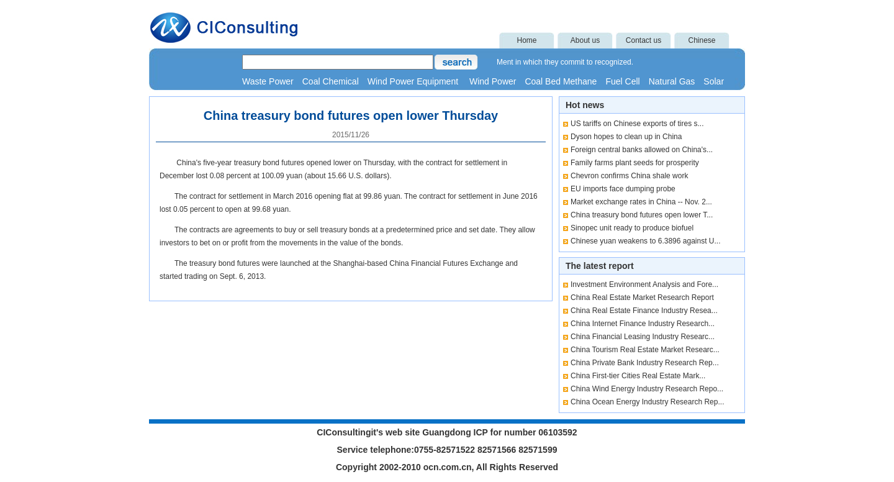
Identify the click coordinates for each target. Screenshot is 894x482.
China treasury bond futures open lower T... (642, 215)
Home (526, 40)
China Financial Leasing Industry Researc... (643, 336)
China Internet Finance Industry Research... (643, 323)
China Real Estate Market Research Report (642, 297)
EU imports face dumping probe (623, 188)
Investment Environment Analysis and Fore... (644, 284)
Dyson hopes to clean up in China (626, 136)
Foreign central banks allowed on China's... (642, 149)
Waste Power (268, 81)
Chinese (701, 40)
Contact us (643, 40)
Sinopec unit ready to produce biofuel (632, 228)
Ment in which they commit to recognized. (565, 62)
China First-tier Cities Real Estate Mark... (638, 375)
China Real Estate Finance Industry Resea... (644, 310)
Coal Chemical (330, 81)
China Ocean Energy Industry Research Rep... (647, 402)
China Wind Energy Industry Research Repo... (647, 388)
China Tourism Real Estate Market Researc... (645, 349)
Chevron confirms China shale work (629, 175)
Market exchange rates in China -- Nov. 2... (641, 202)
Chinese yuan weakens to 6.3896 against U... (646, 241)
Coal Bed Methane (561, 81)
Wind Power (492, 81)
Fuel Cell (622, 81)
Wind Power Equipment (414, 81)
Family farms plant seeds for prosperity (635, 162)
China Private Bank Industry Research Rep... (645, 362)
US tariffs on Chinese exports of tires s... (637, 123)
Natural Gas (672, 81)
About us (585, 40)
